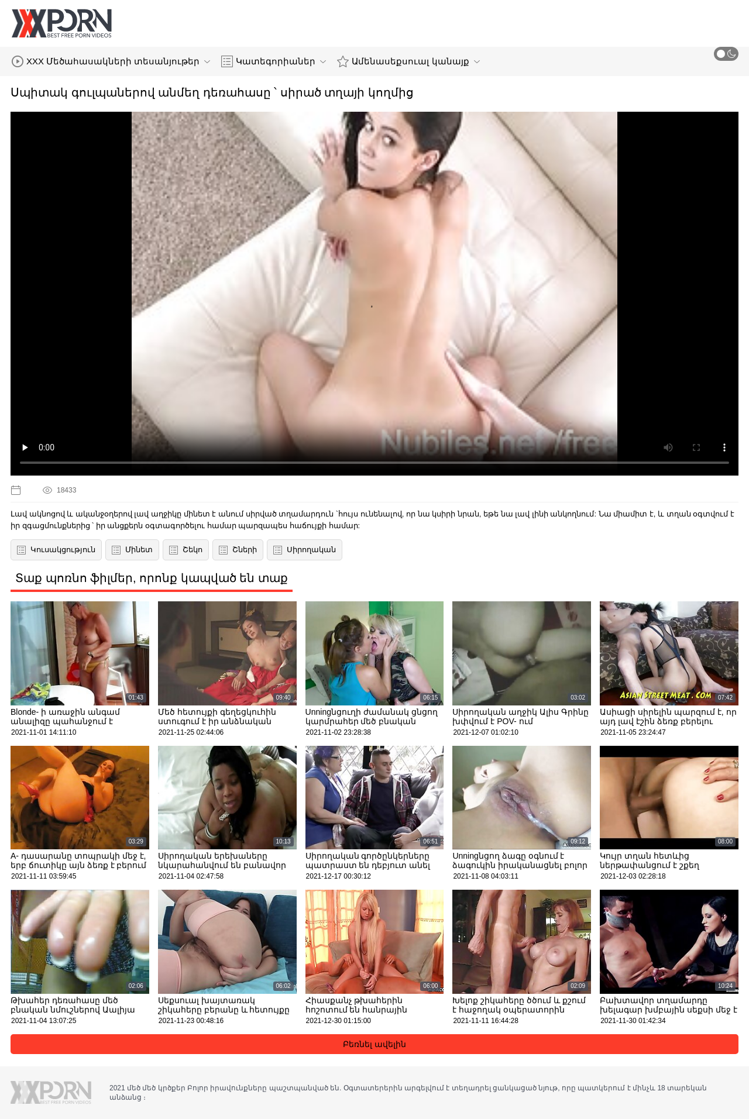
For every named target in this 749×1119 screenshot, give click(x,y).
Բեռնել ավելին (374, 1044)
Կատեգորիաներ (273, 61)
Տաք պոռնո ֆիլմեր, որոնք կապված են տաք (151, 577)
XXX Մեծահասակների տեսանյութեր (111, 61)
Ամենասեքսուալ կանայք (408, 61)
